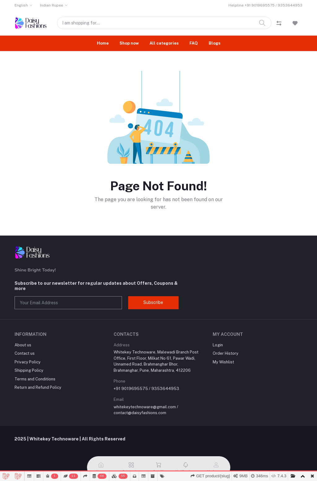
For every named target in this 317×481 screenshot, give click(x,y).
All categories (164, 43)
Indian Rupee (51, 5)
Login (218, 345)
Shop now (129, 43)
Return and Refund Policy (38, 387)
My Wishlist (223, 362)
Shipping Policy (29, 370)
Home (103, 43)
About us (23, 345)
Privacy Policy (28, 362)
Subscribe (153, 302)
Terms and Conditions (35, 379)
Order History (225, 353)
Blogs (214, 43)
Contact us (25, 353)
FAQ (193, 43)
